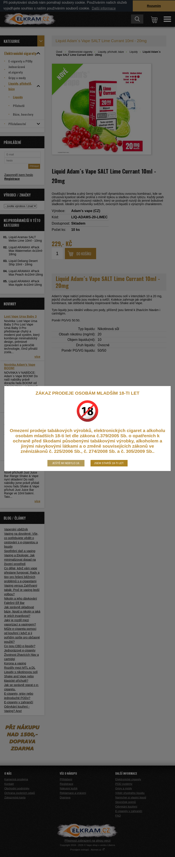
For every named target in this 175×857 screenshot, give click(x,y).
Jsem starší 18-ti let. (109, 463)
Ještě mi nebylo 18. (66, 463)
